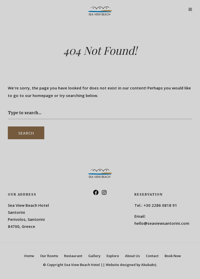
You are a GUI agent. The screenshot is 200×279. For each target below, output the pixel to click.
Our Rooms (49, 255)
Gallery (94, 255)
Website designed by (131, 264)
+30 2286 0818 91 (160, 205)
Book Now (173, 255)
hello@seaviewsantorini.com (161, 223)
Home (29, 255)
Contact (152, 255)
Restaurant (73, 255)
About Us (132, 255)
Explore (113, 255)
